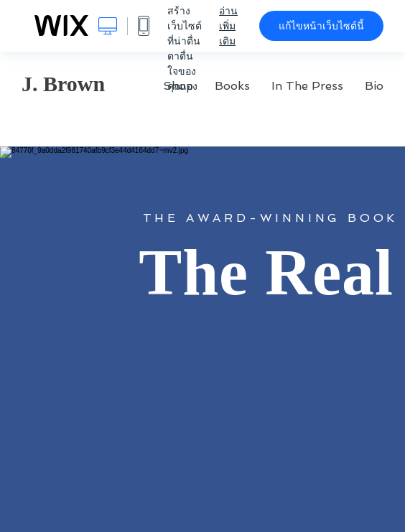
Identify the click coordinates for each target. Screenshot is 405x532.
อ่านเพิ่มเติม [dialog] (228, 25)
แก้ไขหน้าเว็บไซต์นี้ (321, 25)
